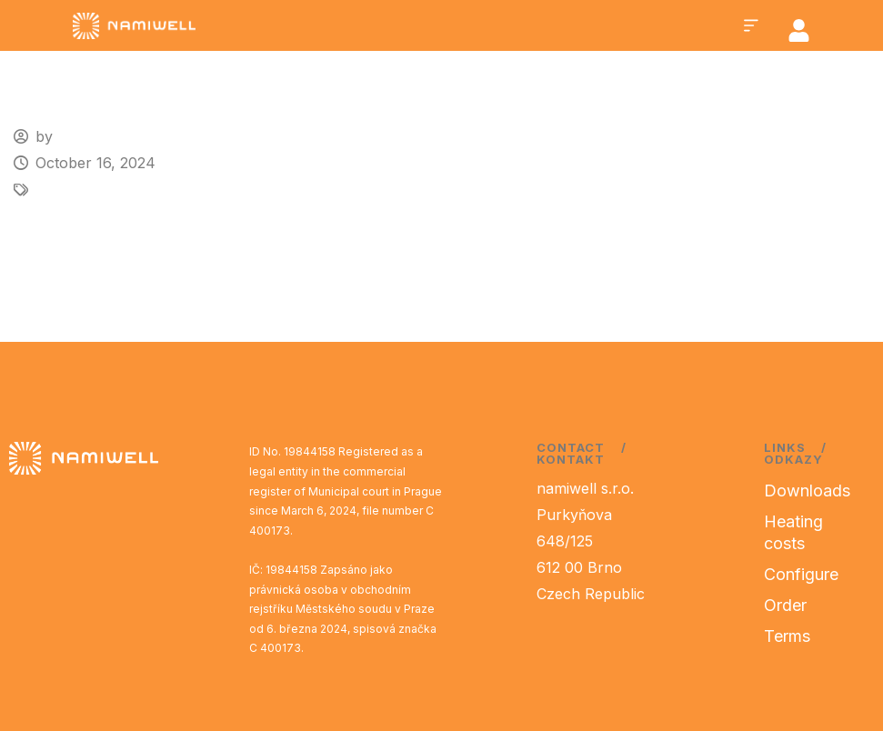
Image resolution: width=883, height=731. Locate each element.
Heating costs (793, 532)
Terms (787, 636)
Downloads (807, 490)
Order (785, 605)
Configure (801, 574)
